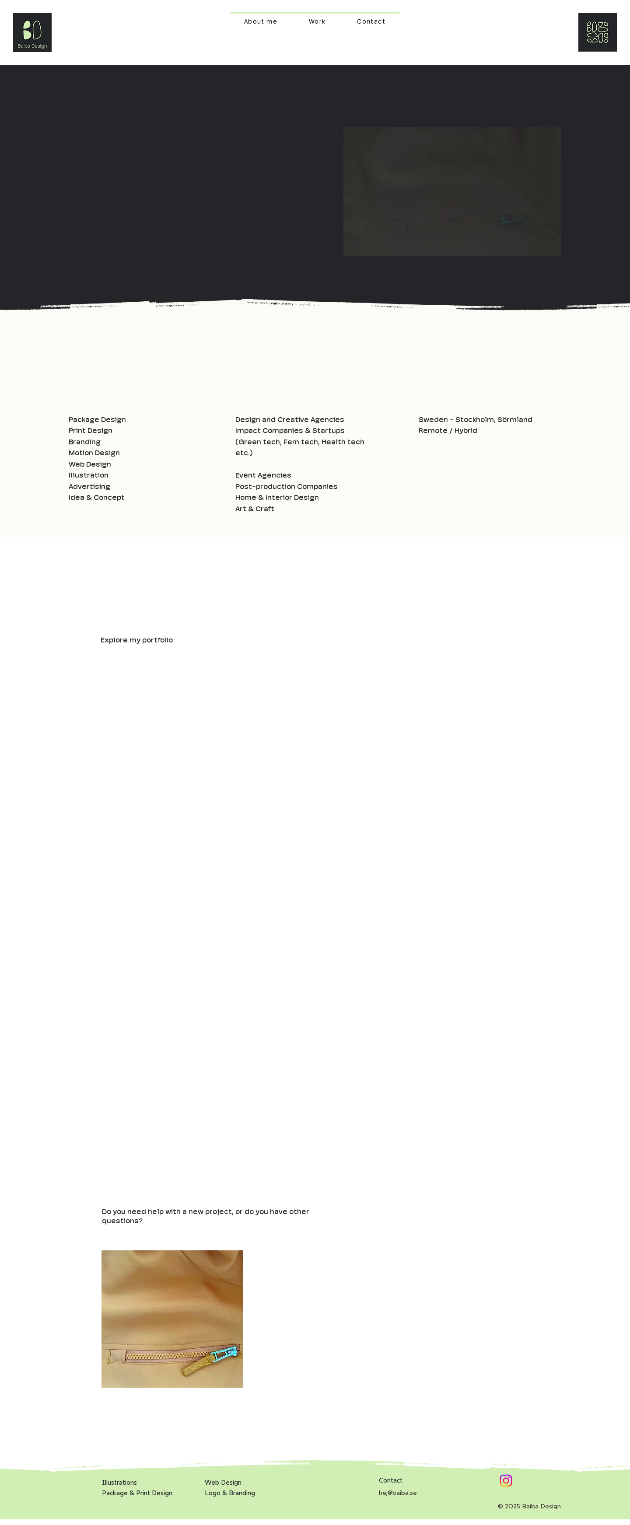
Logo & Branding (230, 1493)
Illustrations (119, 1482)
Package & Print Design (137, 1493)
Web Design (223, 1482)
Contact (390, 1480)
